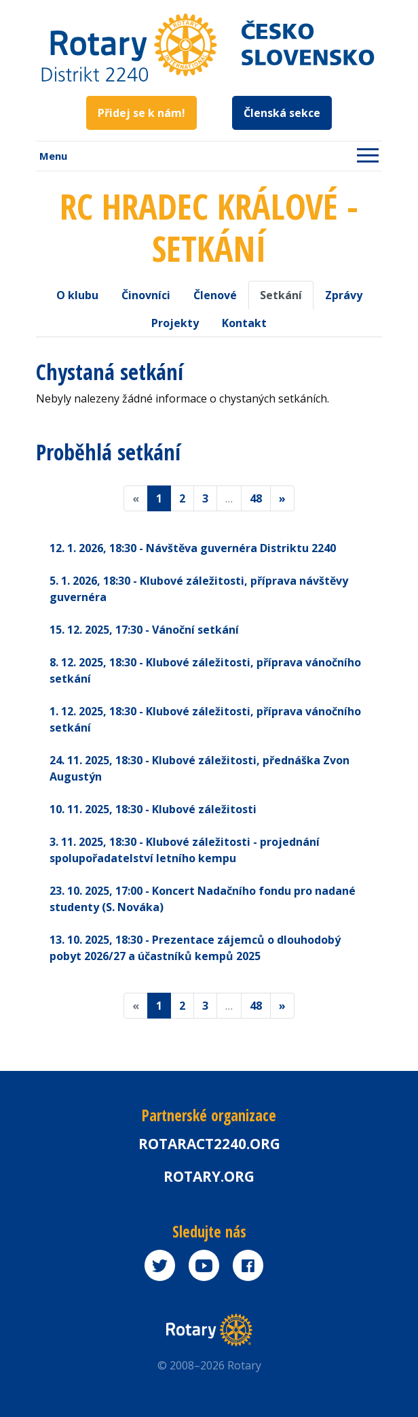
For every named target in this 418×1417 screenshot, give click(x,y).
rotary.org (209, 1176)
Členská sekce (282, 112)
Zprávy (343, 295)
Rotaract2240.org (209, 1143)
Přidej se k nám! (141, 112)
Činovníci (145, 295)
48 (256, 498)
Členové (215, 295)
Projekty (175, 322)
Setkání (281, 295)
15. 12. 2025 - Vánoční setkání (144, 629)
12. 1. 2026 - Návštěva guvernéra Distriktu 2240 (193, 548)
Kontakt (244, 322)
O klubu (77, 295)
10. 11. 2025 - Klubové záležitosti (153, 809)
